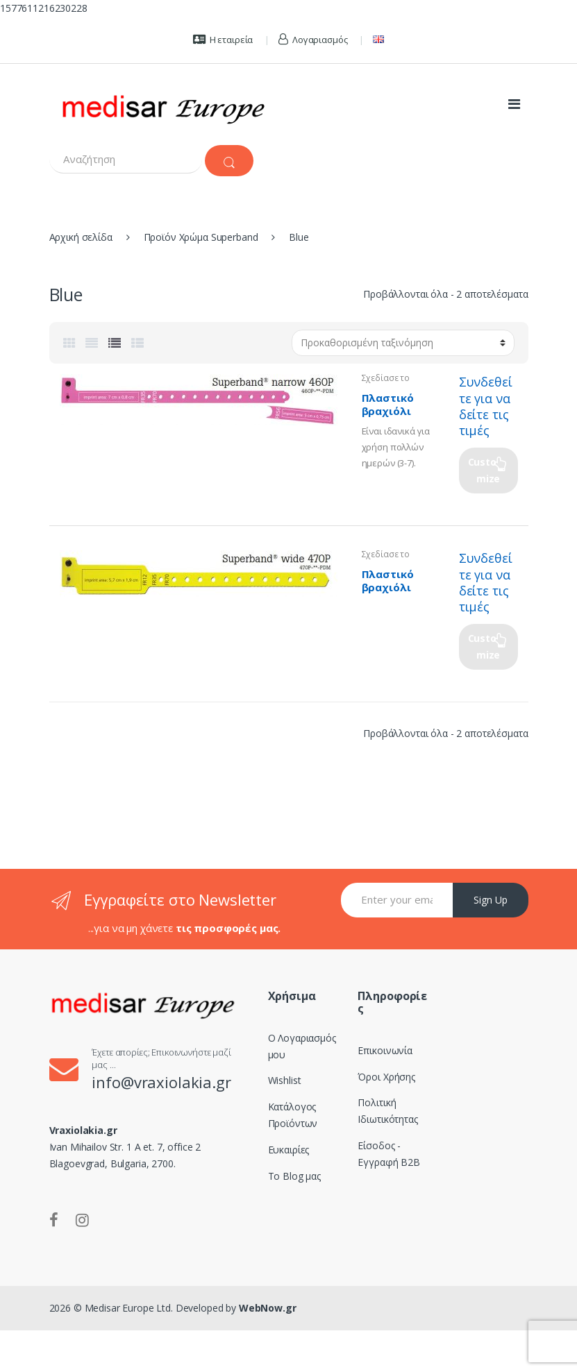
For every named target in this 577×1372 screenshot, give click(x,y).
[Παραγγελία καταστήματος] (403, 343)
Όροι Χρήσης (386, 1076)
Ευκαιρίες (289, 1149)
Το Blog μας (294, 1176)
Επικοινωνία (385, 1050)
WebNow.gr (266, 1307)
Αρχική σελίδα (80, 237)
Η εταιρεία (223, 39)
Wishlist (284, 1080)
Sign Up (491, 899)
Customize (484, 470)
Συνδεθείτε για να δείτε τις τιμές (485, 405)
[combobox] (125, 159)
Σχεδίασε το (386, 378)
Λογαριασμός (312, 39)
